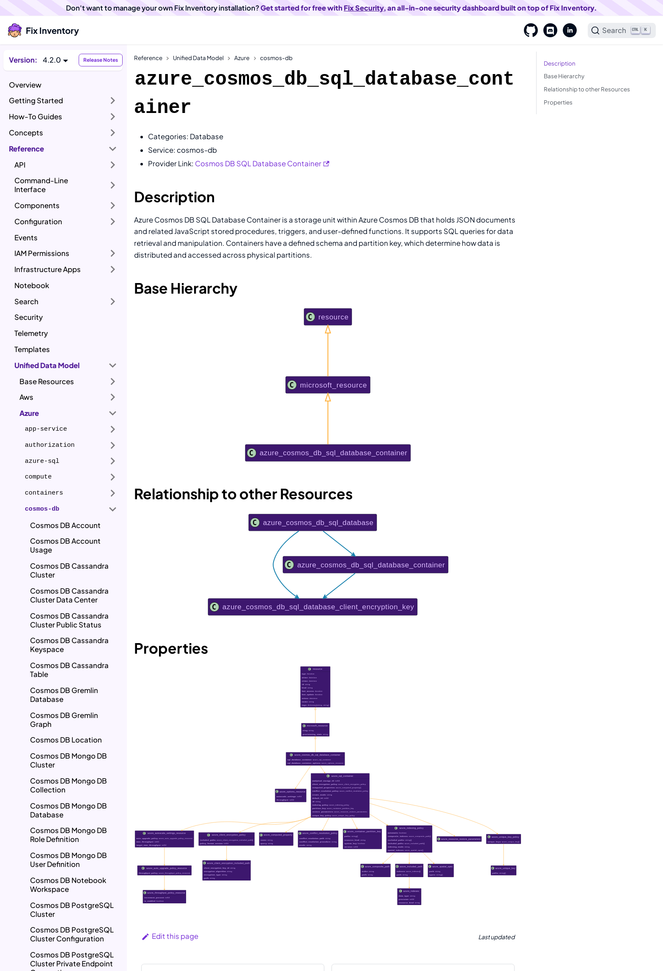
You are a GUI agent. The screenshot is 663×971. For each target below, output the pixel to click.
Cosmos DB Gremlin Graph (64, 720)
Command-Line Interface (41, 185)
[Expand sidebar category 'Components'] (113, 205)
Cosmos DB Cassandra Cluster (69, 570)
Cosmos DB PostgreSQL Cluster (72, 910)
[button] (55, 59)
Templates (32, 349)
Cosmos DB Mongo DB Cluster (68, 760)
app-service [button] (46, 429)
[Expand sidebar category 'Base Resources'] (113, 381)
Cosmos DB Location (66, 739)
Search (26, 301)
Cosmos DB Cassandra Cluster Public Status (69, 620)
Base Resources (46, 381)
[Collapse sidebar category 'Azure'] (113, 413)
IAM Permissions (41, 253)
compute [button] (38, 477)
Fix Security (364, 7)
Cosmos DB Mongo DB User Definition (68, 860)
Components (37, 205)
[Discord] (547, 30)
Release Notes (100, 60)
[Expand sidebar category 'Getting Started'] (113, 101)
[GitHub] (528, 30)
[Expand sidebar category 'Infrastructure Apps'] (113, 269)
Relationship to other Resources (587, 89)
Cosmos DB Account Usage (65, 545)
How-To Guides (35, 116)
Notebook (31, 285)
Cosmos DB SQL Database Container (262, 163)
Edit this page (169, 936)
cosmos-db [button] (42, 509)
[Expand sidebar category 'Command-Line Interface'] (113, 185)
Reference (26, 148)
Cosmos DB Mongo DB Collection (68, 785)
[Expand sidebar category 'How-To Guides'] (113, 117)
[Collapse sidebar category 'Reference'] (113, 148)
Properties (558, 102)
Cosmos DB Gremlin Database (64, 695)
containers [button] (44, 493)
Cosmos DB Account (65, 525)
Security (28, 317)
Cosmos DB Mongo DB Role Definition (68, 835)
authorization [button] (50, 445)
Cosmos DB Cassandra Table (69, 670)
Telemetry (31, 333)
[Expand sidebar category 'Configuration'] (113, 222)
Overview (25, 84)
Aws (26, 397)
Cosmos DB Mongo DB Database (68, 810)
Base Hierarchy (564, 76)
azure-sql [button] (42, 461)
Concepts (26, 132)
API (19, 164)
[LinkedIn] (567, 30)
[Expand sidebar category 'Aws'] (113, 397)
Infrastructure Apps (47, 269)
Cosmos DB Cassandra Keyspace (69, 645)
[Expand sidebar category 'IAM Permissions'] (113, 253)
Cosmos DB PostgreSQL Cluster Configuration (72, 934)
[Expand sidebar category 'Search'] (113, 301)
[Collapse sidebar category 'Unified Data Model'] (113, 365)
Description (559, 63)
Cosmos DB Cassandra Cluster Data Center (69, 595)
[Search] (622, 30)
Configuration (38, 221)
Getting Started (36, 100)
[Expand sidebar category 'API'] (113, 164)
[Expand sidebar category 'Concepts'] (113, 133)
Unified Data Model (46, 365)
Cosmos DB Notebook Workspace (68, 885)
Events (26, 237)
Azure (29, 413)
